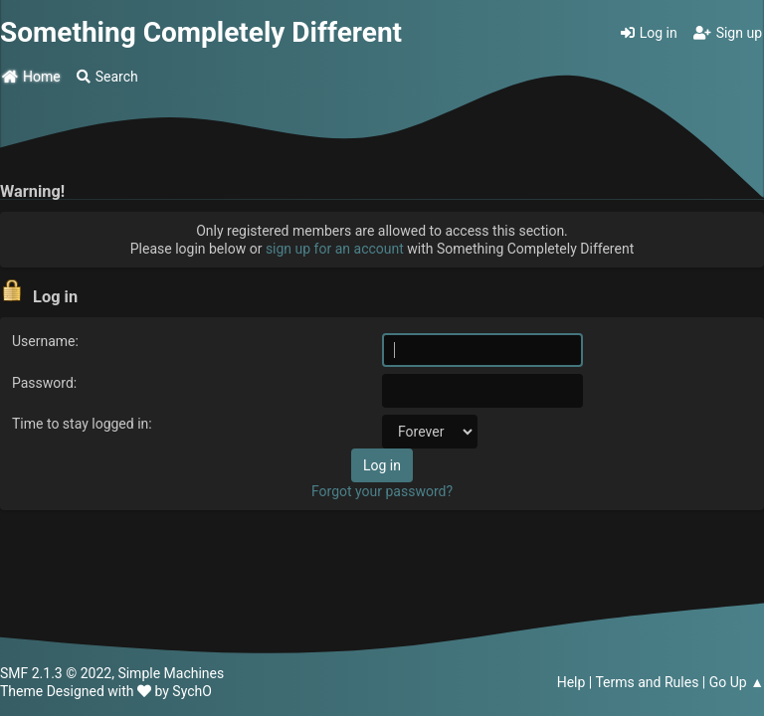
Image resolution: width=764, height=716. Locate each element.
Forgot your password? (382, 491)
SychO (192, 691)
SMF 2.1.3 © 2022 (55, 673)
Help (571, 682)
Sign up (727, 33)
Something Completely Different (201, 32)
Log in (649, 33)
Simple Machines (170, 673)
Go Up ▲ (736, 682)
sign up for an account (335, 249)
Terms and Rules (646, 682)
